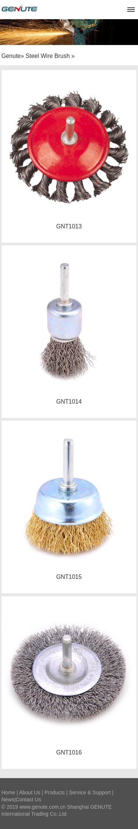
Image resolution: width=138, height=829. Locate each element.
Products (55, 792)
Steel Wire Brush (48, 56)
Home (8, 792)
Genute (11, 56)
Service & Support (89, 792)
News (7, 799)
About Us (29, 792)
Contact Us (28, 799)
